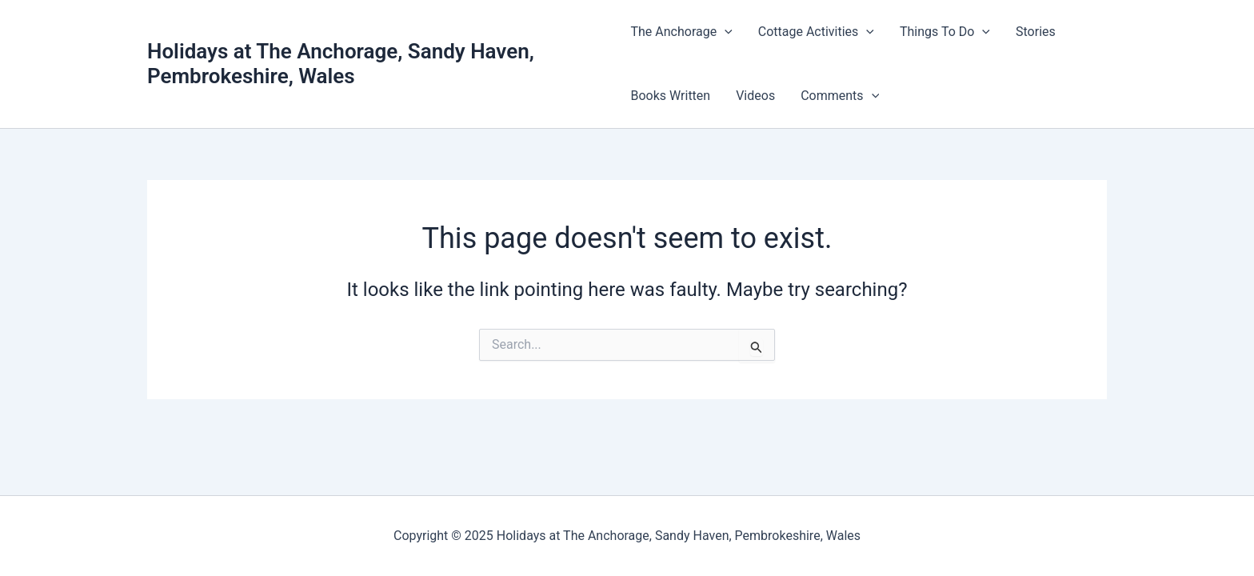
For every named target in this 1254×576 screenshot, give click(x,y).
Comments (840, 96)
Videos (755, 95)
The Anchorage (681, 32)
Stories (1036, 31)
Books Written (670, 95)
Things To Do (945, 32)
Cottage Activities (816, 32)
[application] (725, 32)
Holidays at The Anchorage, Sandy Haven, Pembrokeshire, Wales (340, 63)
